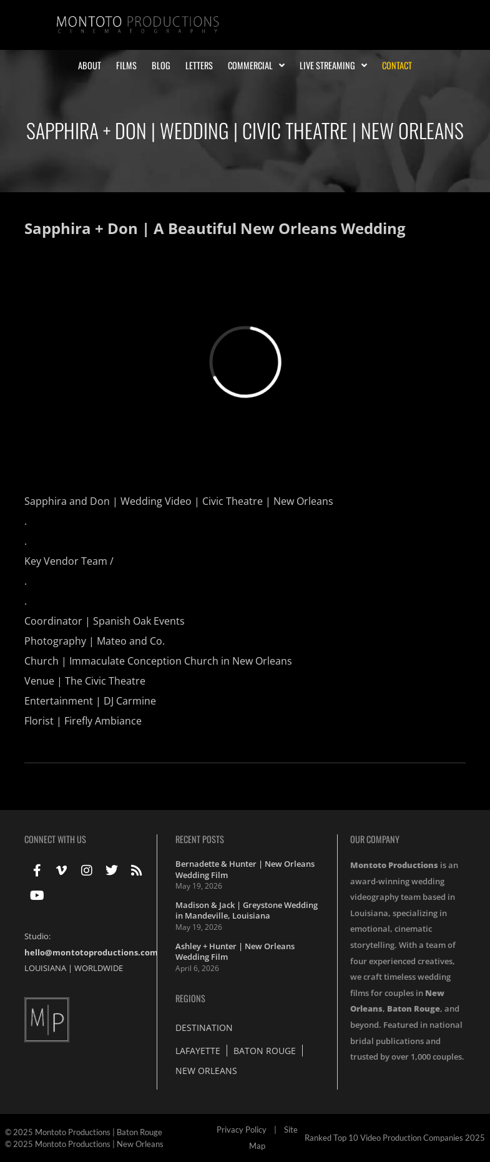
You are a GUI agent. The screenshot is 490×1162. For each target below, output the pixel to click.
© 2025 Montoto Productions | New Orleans (84, 1144)
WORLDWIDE (98, 968)
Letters (199, 65)
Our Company (374, 839)
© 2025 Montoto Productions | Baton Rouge (83, 1132)
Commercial (256, 65)
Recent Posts (199, 839)
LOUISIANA (45, 968)
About (89, 65)
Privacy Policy (242, 1130)
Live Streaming (333, 65)
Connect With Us (55, 839)
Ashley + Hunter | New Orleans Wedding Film (235, 951)
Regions (190, 998)
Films (126, 65)
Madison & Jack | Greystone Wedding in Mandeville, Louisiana (246, 910)
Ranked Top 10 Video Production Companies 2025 (395, 1138)
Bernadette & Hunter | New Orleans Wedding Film (245, 869)
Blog (161, 65)
